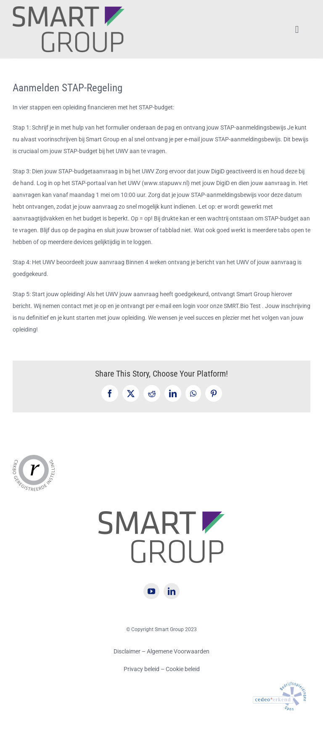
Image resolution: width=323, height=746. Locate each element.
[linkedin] (172, 591)
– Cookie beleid (180, 669)
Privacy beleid (142, 669)
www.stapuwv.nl (166, 183)
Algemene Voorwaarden (178, 651)
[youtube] (151, 591)
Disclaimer (127, 651)
